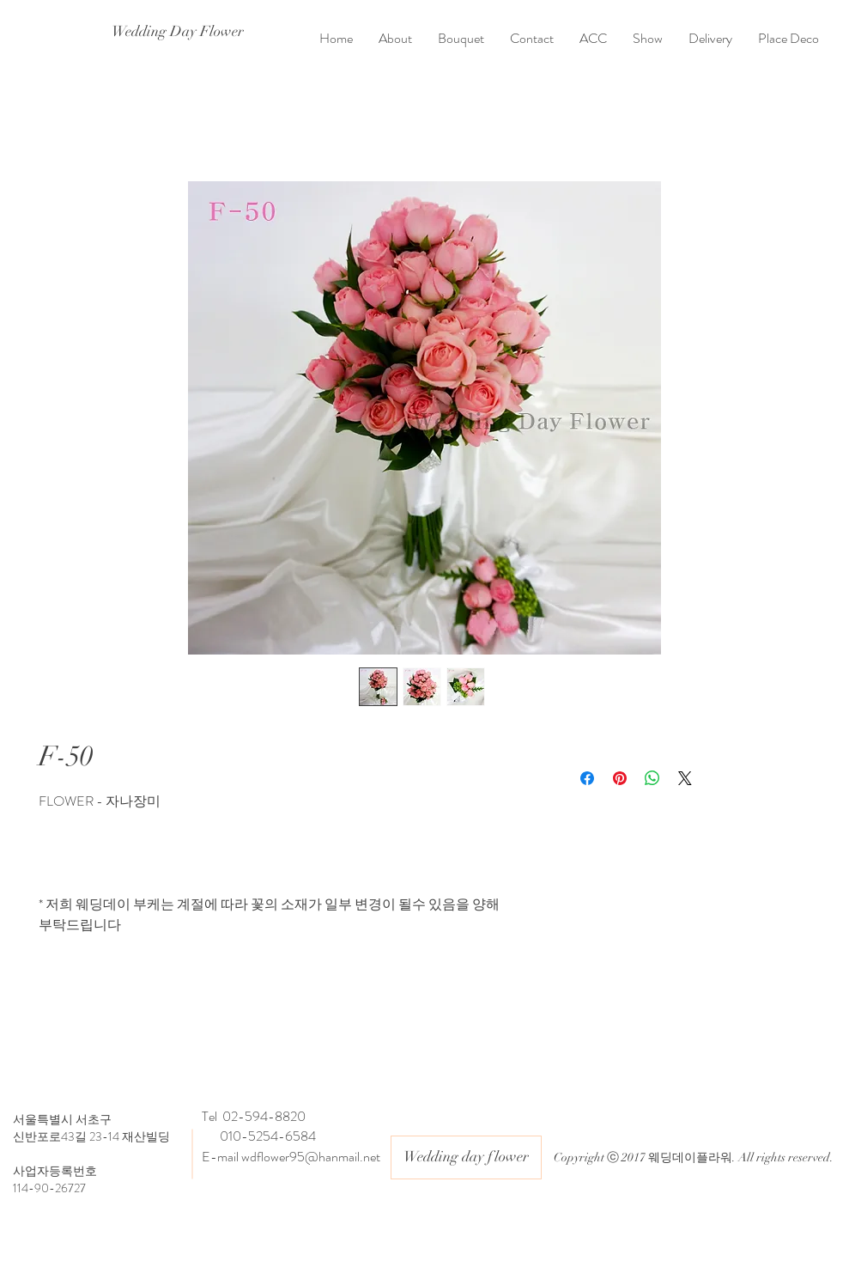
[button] (461, 38)
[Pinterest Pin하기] (619, 778)
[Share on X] (685, 778)
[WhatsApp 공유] (652, 778)
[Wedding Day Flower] (177, 32)
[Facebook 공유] (587, 778)
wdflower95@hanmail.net (310, 1156)
